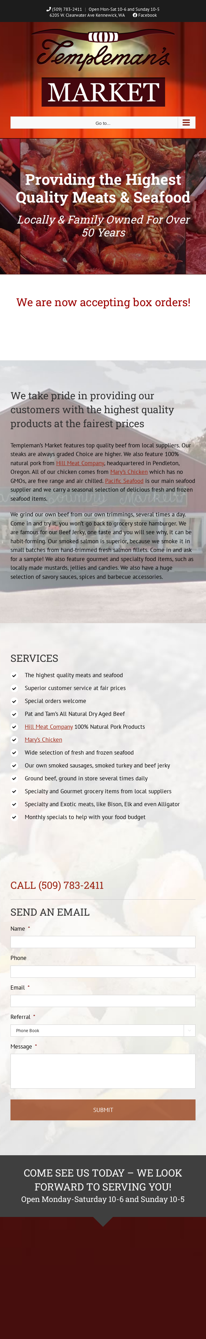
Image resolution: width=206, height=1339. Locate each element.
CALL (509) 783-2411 (57, 885)
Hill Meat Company (80, 463)
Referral (22, 1017)
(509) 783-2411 (64, 9)
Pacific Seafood (124, 481)
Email (20, 987)
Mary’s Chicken (129, 472)
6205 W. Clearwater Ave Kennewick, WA (87, 15)
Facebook (145, 15)
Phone (18, 958)
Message (23, 1046)
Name (20, 928)
